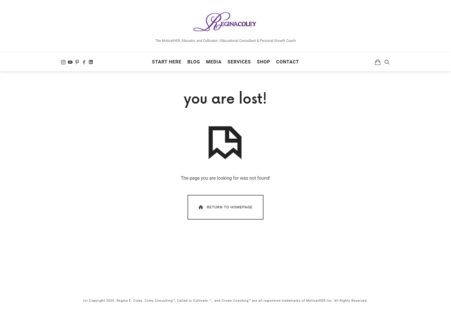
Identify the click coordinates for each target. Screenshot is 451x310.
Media (213, 62)
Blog (193, 62)
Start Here (166, 62)
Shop (263, 62)
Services (239, 62)
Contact (287, 62)
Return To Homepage (225, 207)
